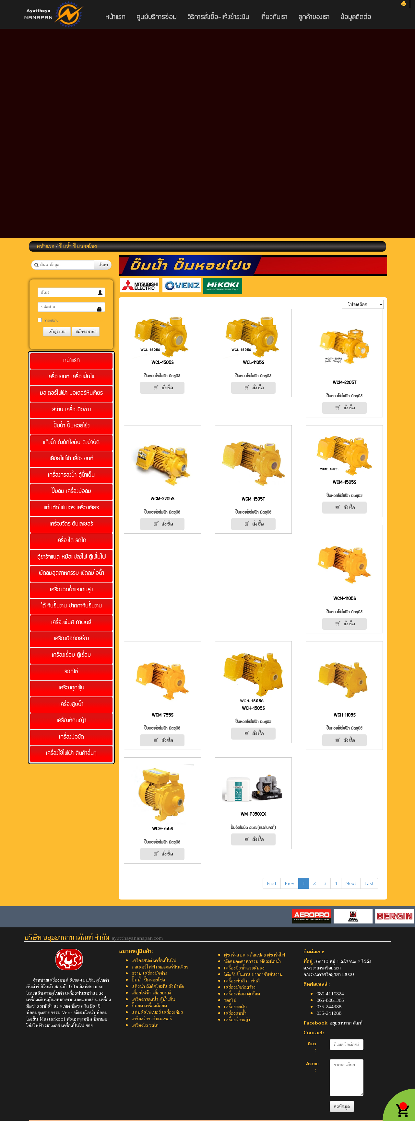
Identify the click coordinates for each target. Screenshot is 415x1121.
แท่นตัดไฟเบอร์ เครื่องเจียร (71, 508)
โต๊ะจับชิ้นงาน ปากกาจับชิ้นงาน (71, 606)
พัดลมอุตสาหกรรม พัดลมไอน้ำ (71, 573)
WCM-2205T (344, 383)
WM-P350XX (253, 815)
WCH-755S (162, 829)
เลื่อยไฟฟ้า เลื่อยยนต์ (71, 459)
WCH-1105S (344, 716)
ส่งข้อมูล (342, 1106)
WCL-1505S (162, 363)
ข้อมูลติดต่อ (356, 18)
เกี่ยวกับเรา (274, 18)
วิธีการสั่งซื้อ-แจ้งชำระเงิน (218, 18)
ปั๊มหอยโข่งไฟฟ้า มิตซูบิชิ (162, 376)
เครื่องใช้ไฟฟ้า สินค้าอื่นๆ (71, 753)
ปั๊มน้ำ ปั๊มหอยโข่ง (78, 246)
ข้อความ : (312, 1068)
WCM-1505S (344, 483)
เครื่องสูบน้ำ (71, 704)
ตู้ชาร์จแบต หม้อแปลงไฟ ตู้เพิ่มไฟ (71, 557)
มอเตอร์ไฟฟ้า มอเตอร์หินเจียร (71, 393)
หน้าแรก (115, 18)
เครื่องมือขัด (71, 737)
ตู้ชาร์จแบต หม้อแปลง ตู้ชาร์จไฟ (254, 955)
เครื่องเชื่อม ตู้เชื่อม (71, 655)
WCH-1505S (253, 709)
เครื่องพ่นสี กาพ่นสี (71, 622)
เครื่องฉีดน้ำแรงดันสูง (71, 590)
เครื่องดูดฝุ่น (71, 688)
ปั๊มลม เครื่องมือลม (71, 491)
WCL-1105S (253, 363)
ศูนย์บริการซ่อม (156, 18)
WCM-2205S (162, 499)
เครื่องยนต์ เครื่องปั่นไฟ (71, 377)
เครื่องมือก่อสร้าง (71, 639)
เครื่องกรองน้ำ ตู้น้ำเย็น (71, 475)
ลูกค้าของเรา (314, 18)
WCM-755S (162, 716)
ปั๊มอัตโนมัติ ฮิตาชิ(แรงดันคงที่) (253, 828)
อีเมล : (312, 1048)
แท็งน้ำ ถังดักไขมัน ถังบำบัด (71, 442)
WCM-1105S (344, 599)
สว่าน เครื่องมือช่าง (71, 410)
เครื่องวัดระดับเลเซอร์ (71, 524)
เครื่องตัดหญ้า (71, 721)
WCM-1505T (253, 500)
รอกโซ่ (71, 672)
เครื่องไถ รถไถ (71, 540)
